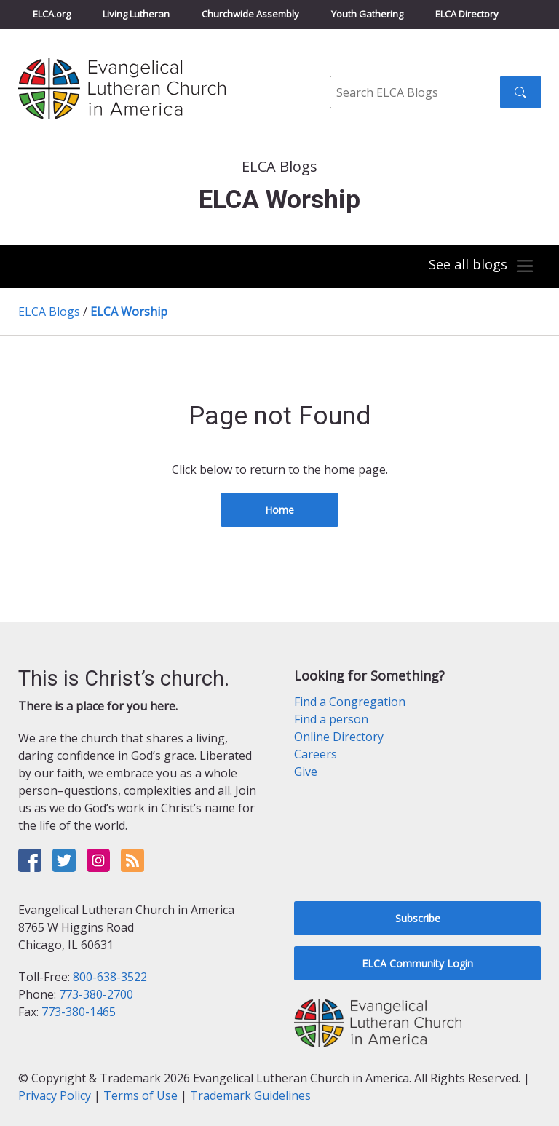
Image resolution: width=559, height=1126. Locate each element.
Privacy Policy (54, 1095)
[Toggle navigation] (482, 266)
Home (279, 510)
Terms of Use (140, 1095)
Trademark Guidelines (250, 1095)
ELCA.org (52, 13)
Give (305, 772)
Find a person (331, 719)
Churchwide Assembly (250, 13)
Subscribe (417, 918)
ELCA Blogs (49, 312)
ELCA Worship (128, 312)
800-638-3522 (110, 977)
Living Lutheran (136, 13)
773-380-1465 (78, 1012)
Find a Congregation (349, 702)
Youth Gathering (367, 13)
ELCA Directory (467, 13)
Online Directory (339, 737)
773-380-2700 (96, 994)
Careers (315, 754)
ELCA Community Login (417, 963)
